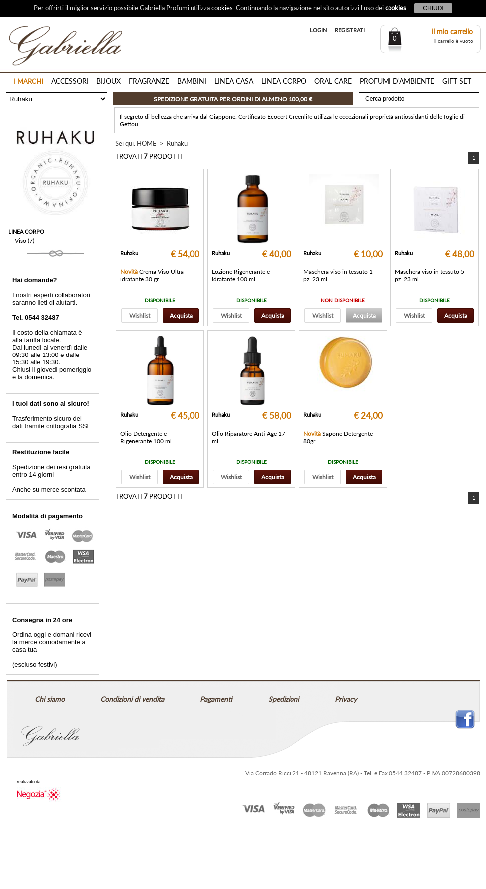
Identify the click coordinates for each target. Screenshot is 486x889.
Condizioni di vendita (132, 699)
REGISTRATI (350, 30)
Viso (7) (24, 240)
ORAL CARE (333, 81)
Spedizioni (283, 699)
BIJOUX (109, 81)
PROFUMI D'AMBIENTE (397, 81)
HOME (147, 143)
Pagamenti (216, 699)
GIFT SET (456, 81)
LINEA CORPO (283, 81)
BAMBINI (191, 81)
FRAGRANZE (149, 81)
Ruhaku (177, 143)
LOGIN (318, 30)
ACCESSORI (70, 81)
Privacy (346, 699)
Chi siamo (50, 699)
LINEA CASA (233, 81)
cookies (222, 8)
